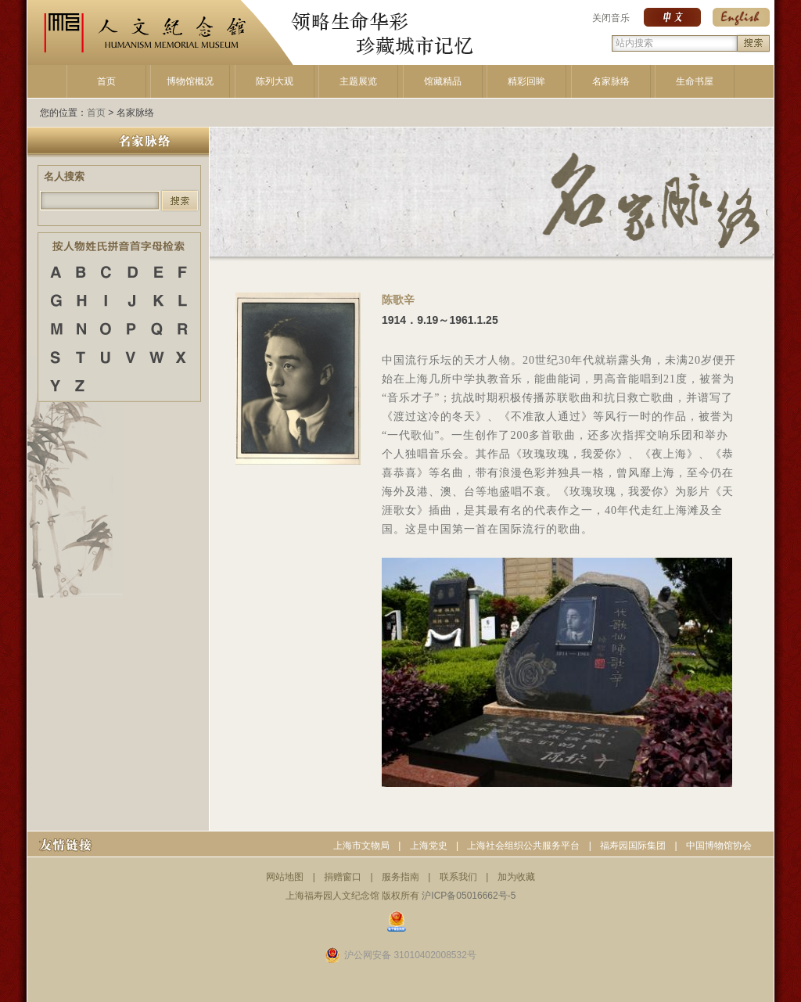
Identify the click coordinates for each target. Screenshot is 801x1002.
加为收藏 (516, 876)
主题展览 (358, 81)
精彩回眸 (526, 81)
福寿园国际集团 (633, 845)
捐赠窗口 (342, 876)
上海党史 (428, 845)
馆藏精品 (443, 81)
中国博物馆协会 (719, 845)
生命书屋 (694, 81)
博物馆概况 (190, 81)
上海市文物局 (361, 845)
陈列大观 (274, 81)
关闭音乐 (611, 18)
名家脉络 (611, 81)
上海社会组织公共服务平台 (523, 845)
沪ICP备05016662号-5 (468, 895)
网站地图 (285, 876)
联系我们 (458, 876)
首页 (106, 81)
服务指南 (400, 876)
